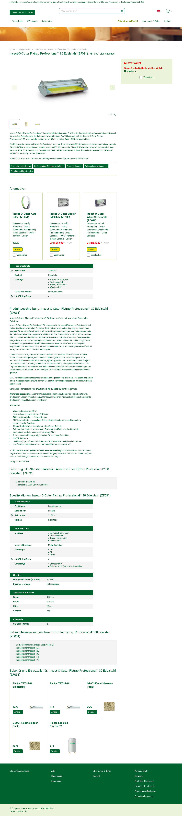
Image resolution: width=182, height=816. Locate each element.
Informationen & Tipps (19, 771)
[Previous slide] (14, 87)
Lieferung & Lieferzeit (144, 786)
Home (12, 49)
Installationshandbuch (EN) (28, 648)
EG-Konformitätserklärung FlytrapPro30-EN (35, 645)
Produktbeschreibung (21, 166)
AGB (53, 771)
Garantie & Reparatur (144, 796)
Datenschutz (56, 776)
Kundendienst (141, 771)
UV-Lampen (32, 21)
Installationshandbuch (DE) (28, 654)
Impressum (56, 781)
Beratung (139, 776)
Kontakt (167, 21)
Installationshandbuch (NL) (28, 651)
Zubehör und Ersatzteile (22, 171)
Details (17, 249)
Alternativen (130, 71)
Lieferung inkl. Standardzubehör (48, 166)
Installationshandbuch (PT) (28, 660)
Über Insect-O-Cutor (102, 771)
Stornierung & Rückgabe (145, 791)
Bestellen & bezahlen (144, 781)
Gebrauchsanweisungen (96, 166)
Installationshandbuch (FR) (27, 657)
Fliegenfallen (17, 21)
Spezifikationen (74, 166)
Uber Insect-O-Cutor (151, 21)
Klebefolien (47, 21)
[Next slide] (112, 87)
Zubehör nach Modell (128, 21)
